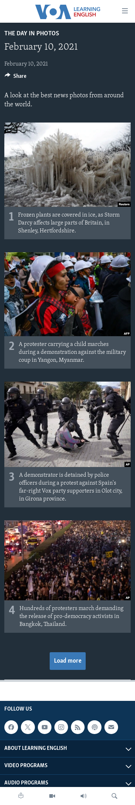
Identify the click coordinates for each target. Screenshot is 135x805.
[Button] (15, 78)
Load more (67, 661)
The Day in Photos (31, 33)
